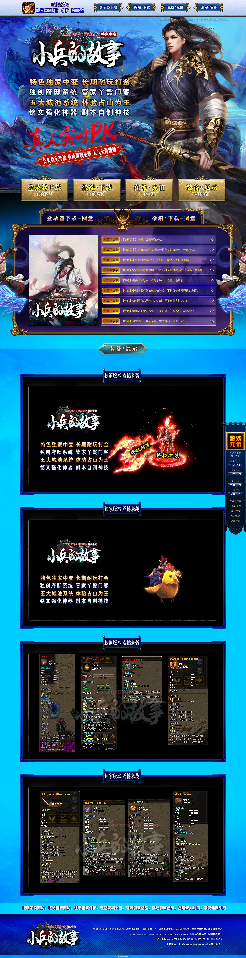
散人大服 (235, 511)
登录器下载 (235, 501)
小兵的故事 (235, 506)
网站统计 (235, 516)
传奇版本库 (123, 956)
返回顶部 (235, 521)
